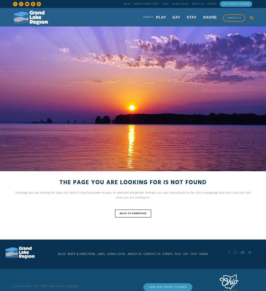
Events (212, 4)
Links (165, 4)
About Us (198, 4)
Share (203, 254)
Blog (127, 4)
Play (178, 254)
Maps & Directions (146, 4)
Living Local (180, 4)
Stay (193, 254)
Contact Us (152, 254)
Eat (185, 254)
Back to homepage (133, 213)
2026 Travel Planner (236, 4)
